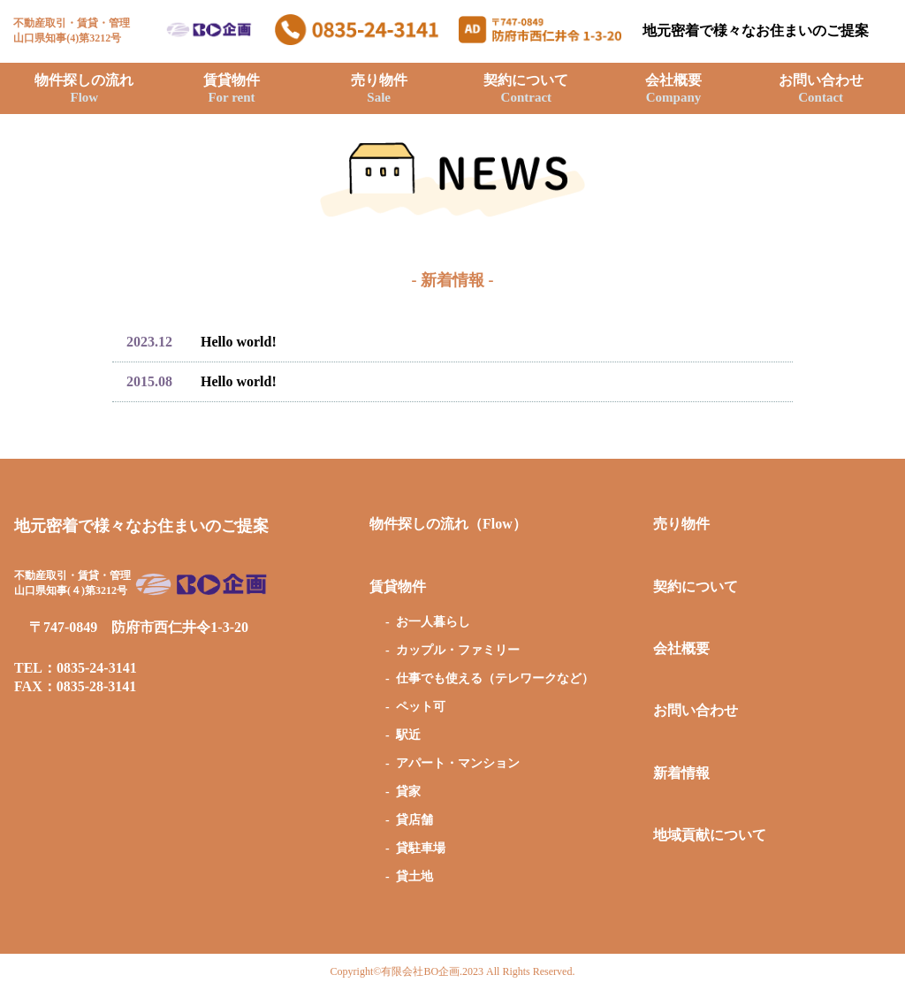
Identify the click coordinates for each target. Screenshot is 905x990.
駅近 (408, 735)
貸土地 (414, 876)
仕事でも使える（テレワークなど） (495, 678)
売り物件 (379, 88)
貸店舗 (414, 819)
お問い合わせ (821, 88)
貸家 (408, 791)
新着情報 (681, 773)
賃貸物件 (231, 88)
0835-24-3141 (97, 667)
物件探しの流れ (83, 88)
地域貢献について (709, 834)
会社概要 (673, 88)
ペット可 (420, 706)
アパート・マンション (458, 763)
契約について (525, 88)
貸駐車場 (420, 848)
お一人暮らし (433, 621)
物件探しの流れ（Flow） (448, 523)
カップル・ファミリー (458, 650)
